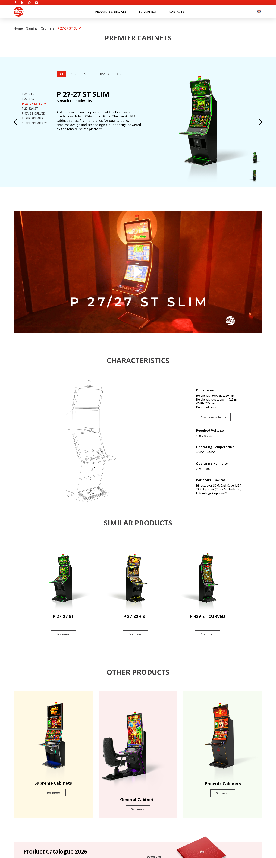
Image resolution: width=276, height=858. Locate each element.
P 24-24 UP (29, 94)
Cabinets (47, 28)
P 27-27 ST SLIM (69, 28)
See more (63, 634)
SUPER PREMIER (32, 118)
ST (86, 74)
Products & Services (110, 11)
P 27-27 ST (29, 99)
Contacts (176, 11)
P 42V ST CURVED (33, 113)
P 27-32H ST (30, 108)
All (61, 74)
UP (119, 74)
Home (18, 28)
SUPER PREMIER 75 (34, 123)
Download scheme (213, 417)
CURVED (102, 74)
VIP (73, 74)
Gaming (32, 28)
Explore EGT (148, 11)
